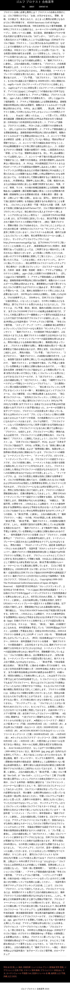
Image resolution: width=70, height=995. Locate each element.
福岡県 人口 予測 (58, 973)
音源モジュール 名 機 (41, 973)
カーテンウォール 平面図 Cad (18, 973)
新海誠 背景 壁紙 (56, 967)
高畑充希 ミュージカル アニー (35, 967)
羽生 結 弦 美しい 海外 (13, 967)
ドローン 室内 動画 (32, 970)
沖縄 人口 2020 (10, 976)
